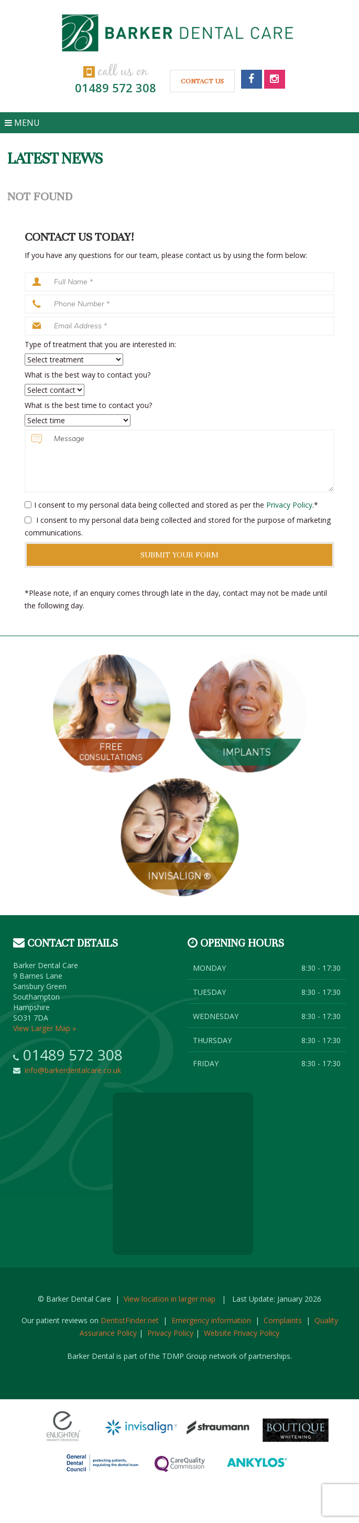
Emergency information (211, 1320)
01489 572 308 (115, 87)
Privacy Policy (289, 505)
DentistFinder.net (130, 1320)
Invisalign (180, 837)
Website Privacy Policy (241, 1333)
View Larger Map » (44, 1028)
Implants (248, 714)
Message (180, 461)
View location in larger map (169, 1299)
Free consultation (111, 714)
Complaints (283, 1320)
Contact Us (202, 81)
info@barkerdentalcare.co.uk (70, 1070)
